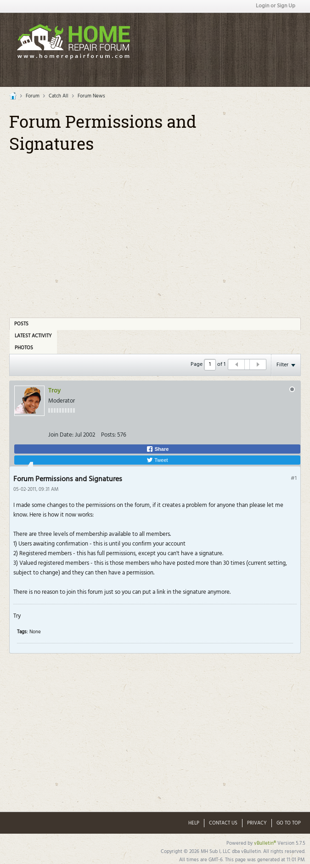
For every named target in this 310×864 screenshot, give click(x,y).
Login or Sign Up (275, 6)
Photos (24, 348)
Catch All (58, 96)
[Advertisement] (162, 229)
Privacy (257, 823)
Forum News (91, 96)
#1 (294, 478)
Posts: (108, 435)
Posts (21, 324)
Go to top (288, 823)
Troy (54, 391)
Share (157, 449)
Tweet (157, 460)
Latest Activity (33, 336)
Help (193, 823)
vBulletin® (265, 843)
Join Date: (60, 435)
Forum (32, 96)
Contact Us (223, 823)
